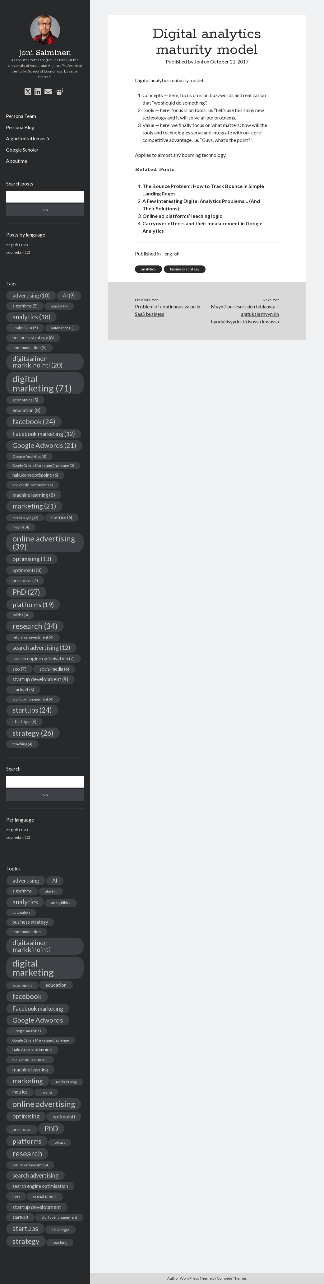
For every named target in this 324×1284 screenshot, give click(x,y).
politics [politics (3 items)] (20, 615)
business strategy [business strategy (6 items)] (33, 337)
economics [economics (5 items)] (25, 399)
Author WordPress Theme (189, 1278)
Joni (198, 61)
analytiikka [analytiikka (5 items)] (25, 327)
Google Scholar (22, 149)
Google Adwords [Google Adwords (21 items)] (44, 445)
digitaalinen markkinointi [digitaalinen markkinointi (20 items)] (37, 361)
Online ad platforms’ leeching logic (182, 216)
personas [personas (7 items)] (25, 580)
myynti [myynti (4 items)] (20, 527)
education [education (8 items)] (26, 410)
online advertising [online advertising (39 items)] (43, 542)
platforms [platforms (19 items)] (33, 604)
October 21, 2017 (229, 61)
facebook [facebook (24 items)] (33, 421)
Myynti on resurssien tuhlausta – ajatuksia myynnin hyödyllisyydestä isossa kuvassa (245, 313)
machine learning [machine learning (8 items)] (33, 495)
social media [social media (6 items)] (54, 669)
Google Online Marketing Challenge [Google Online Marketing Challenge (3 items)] (43, 465)
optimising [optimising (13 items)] (31, 558)
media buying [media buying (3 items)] (25, 518)
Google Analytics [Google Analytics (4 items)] (29, 456)
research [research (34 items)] (35, 625)
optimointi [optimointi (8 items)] (27, 570)
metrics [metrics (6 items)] (61, 517)
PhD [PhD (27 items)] (26, 592)
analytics (148, 269)
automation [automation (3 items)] (62, 328)
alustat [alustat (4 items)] (59, 306)
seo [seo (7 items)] (19, 669)
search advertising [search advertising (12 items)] (41, 647)
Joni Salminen (45, 53)
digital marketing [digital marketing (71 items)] (42, 383)
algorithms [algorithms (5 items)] (25, 305)
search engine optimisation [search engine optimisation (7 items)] (43, 658)
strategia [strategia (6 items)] (24, 721)
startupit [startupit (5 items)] (23, 689)
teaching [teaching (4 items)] (22, 744)
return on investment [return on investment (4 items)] (32, 637)
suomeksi (14, 252)
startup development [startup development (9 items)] (40, 679)
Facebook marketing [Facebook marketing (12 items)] (43, 433)
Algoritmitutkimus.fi (27, 138)
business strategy (184, 269)
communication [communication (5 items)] (29, 347)
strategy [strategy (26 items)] (32, 733)
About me (16, 161)
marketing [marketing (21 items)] (34, 506)
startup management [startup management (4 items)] (32, 699)
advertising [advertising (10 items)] (31, 295)
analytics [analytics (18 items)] (31, 317)
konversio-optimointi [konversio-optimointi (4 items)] (32, 484)
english (12, 244)
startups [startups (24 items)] (32, 710)
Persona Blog (20, 127)
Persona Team (21, 116)
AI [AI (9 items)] (69, 296)
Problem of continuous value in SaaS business (167, 310)
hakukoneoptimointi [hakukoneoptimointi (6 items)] (35, 475)
